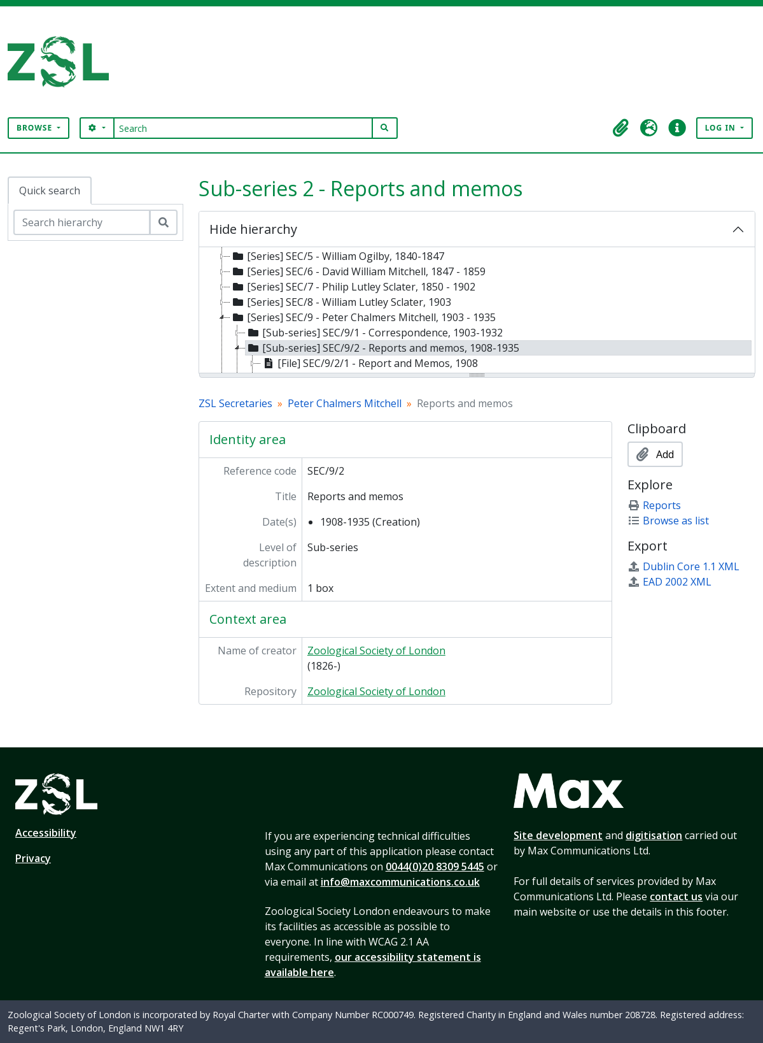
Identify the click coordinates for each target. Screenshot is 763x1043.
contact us (676, 896)
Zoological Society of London (376, 651)
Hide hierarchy (253, 229)
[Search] (243, 128)
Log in (721, 127)
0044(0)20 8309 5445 (435, 867)
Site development (558, 835)
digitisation (654, 835)
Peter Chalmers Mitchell (345, 403)
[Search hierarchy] (81, 222)
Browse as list (668, 521)
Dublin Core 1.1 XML (683, 566)
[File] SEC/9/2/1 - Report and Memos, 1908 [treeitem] (369, 363)
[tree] (477, 311)
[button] (621, 128)
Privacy (33, 858)
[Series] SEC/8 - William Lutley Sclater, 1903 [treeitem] (340, 302)
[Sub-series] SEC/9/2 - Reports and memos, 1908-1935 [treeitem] (382, 348)
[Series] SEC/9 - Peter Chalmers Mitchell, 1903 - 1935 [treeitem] (363, 317)
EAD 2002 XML (669, 582)
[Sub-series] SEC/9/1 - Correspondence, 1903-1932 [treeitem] (374, 332)
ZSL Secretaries (235, 403)
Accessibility (45, 833)
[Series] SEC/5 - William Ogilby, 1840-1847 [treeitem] (337, 256)
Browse (36, 127)
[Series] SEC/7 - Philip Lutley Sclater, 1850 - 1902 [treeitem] (352, 286)
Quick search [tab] (49, 190)
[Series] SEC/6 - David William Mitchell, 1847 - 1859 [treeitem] (358, 271)
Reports (654, 505)
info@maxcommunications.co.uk (400, 882)
